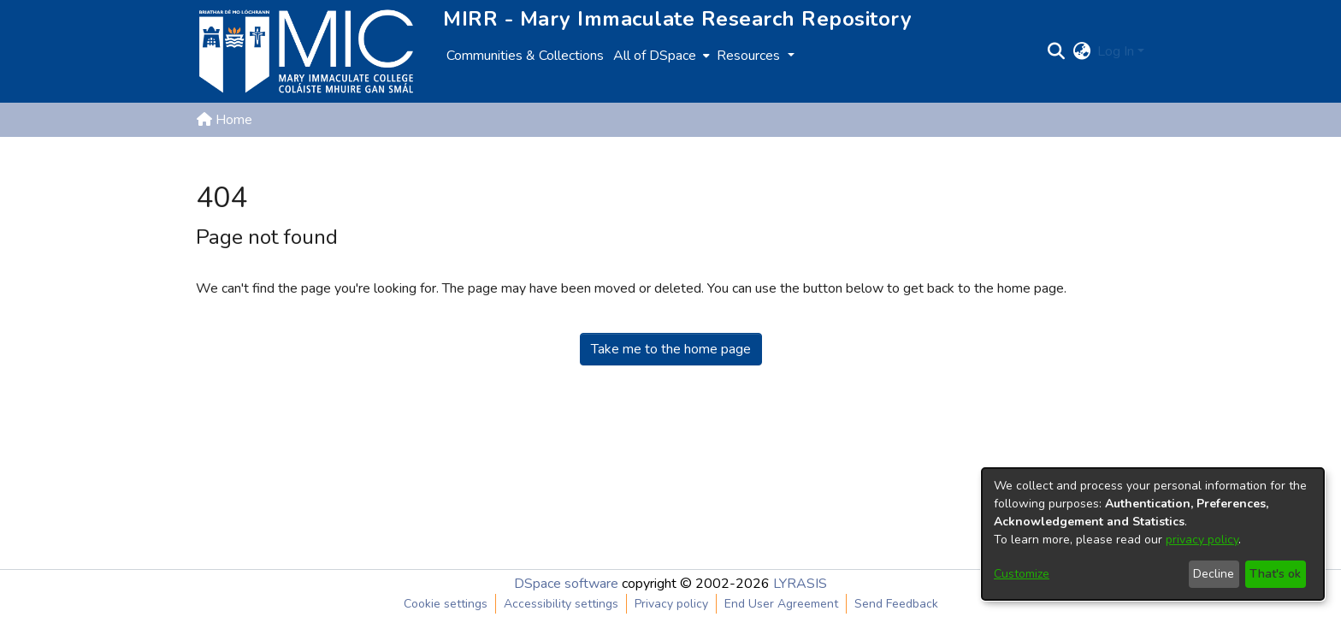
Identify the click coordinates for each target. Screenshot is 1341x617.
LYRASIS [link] (800, 583)
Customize (1021, 574)
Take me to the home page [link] (671, 349)
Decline (1213, 574)
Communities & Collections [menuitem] (525, 55)
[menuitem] (660, 56)
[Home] (306, 51)
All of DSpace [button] (654, 55)
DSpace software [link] (566, 583)
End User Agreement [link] (781, 604)
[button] (1055, 51)
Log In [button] (1117, 51)
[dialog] (1153, 534)
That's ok (1275, 574)
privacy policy (1202, 539)
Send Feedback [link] (896, 604)
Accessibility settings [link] (561, 604)
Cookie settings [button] (445, 604)
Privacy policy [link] (671, 604)
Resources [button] (750, 55)
